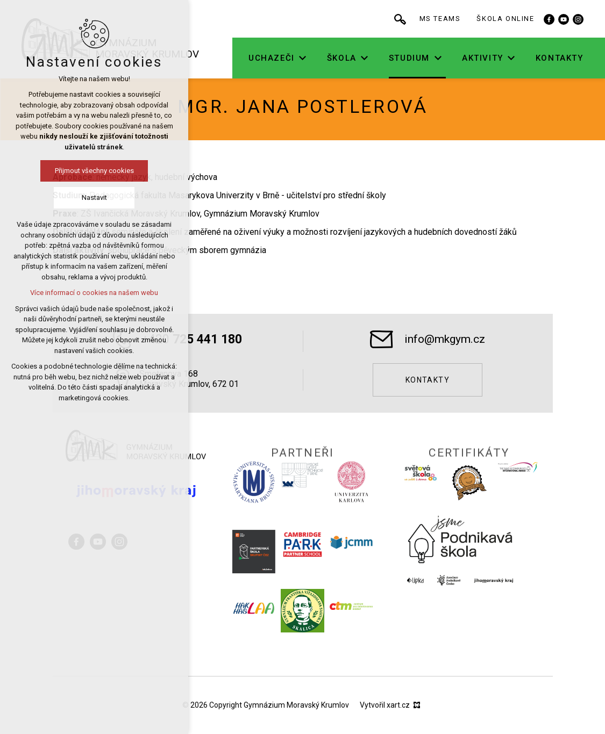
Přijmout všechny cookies (58, 171)
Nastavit (59, 197)
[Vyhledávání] (413, 19)
